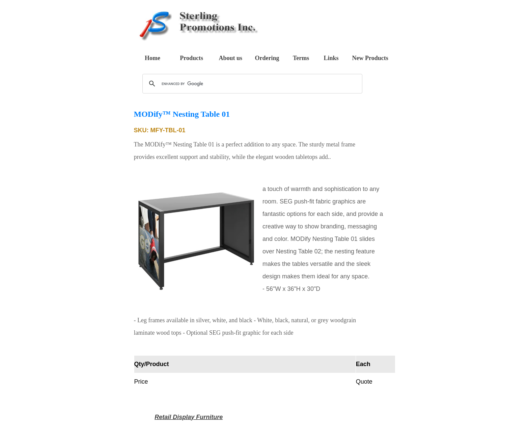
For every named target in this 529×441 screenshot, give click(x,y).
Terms (301, 58)
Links (331, 58)
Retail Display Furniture (189, 417)
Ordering (267, 58)
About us (231, 58)
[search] (251, 84)
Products (191, 58)
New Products (370, 58)
